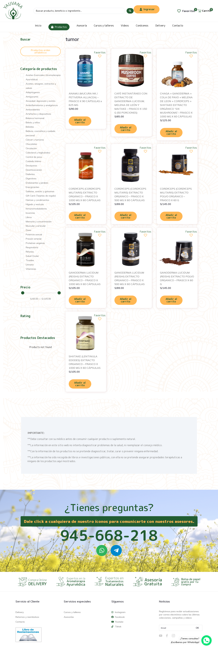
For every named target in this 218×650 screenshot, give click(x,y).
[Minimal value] (41, 292)
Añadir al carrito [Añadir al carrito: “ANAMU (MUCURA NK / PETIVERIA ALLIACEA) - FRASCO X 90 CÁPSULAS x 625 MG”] (80, 121)
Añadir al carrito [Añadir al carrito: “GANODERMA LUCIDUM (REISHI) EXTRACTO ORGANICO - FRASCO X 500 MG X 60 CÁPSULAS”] (125, 300)
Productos (59, 27)
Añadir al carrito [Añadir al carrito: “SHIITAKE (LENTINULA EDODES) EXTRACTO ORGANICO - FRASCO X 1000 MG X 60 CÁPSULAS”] (80, 384)
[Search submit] (130, 11)
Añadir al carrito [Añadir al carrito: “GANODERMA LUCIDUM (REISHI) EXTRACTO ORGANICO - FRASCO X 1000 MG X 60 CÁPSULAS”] (80, 300)
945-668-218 (109, 535)
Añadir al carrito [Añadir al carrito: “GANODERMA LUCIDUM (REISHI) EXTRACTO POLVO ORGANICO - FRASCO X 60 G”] (171, 300)
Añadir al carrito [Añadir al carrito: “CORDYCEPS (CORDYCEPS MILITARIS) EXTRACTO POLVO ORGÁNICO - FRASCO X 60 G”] (171, 216)
